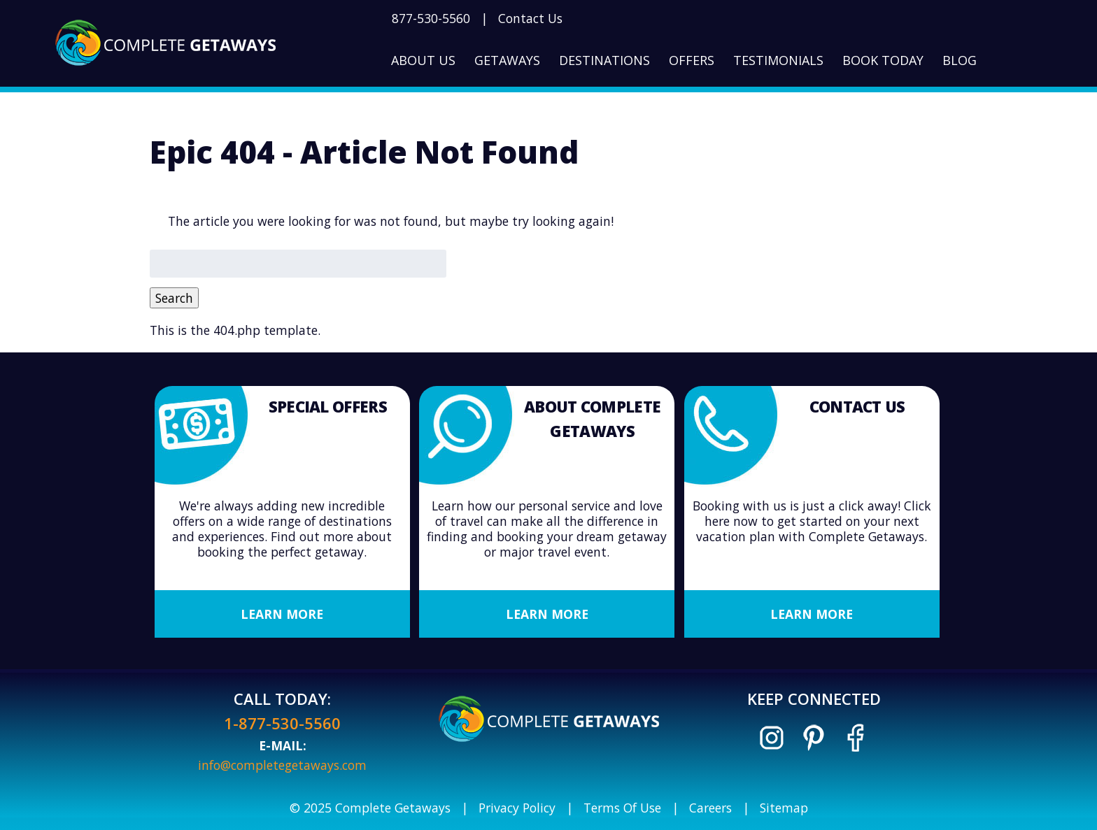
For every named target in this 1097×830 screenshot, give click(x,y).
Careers (710, 807)
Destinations (604, 60)
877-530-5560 (431, 18)
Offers (691, 60)
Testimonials (778, 60)
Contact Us (530, 18)
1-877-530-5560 (282, 723)
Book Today (882, 60)
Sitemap (784, 807)
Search (174, 297)
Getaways (507, 60)
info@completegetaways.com (282, 765)
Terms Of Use (622, 807)
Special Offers (328, 406)
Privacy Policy (517, 807)
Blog (959, 60)
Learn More (282, 614)
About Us (423, 60)
